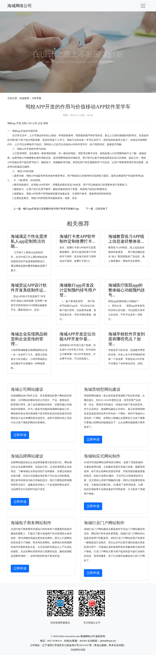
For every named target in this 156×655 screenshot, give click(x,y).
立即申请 (19, 435)
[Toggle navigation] (143, 6)
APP (29, 123)
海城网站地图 (78, 649)
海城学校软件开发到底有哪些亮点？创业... (126, 339)
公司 (34, 123)
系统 (45, 123)
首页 (26, 98)
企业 (40, 123)
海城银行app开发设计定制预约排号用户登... (78, 290)
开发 (18, 123)
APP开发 (36, 98)
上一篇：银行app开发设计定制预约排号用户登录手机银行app (46, 208)
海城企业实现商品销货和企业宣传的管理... (29, 339)
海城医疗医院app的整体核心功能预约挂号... (126, 290)
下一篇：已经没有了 (97, 208)
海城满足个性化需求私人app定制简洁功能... (29, 241)
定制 (24, 123)
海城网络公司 (19, 5)
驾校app (11, 123)
